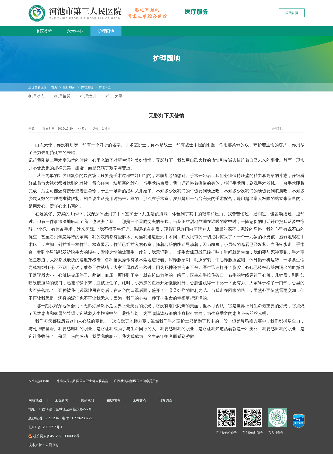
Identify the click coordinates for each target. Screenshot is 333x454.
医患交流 (139, 400)
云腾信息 (52, 445)
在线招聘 (113, 400)
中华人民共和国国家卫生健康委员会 (82, 381)
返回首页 (291, 13)
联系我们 (87, 400)
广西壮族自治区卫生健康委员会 (136, 381)
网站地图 (35, 400)
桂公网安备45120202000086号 (56, 436)
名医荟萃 (44, 31)
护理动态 (105, 87)
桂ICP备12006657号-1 (45, 427)
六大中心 (75, 31)
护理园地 (106, 31)
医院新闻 (61, 400)
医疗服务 (69, 87)
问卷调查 (165, 400)
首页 (54, 87)
